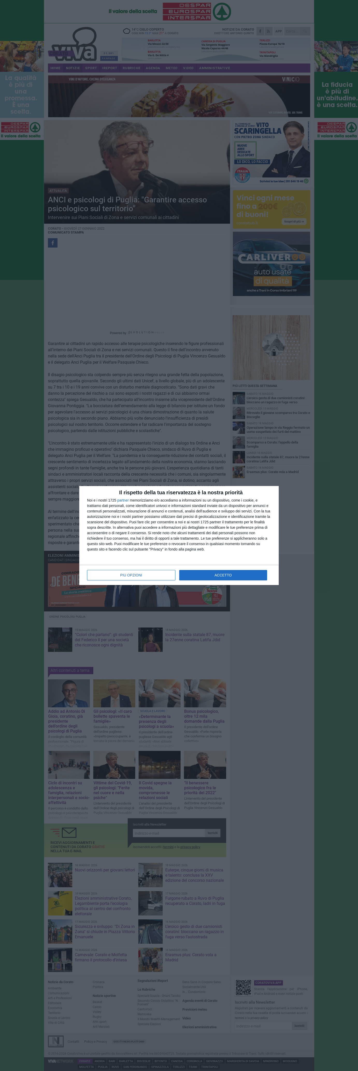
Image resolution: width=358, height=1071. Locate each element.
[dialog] (179, 535)
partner (123, 500)
